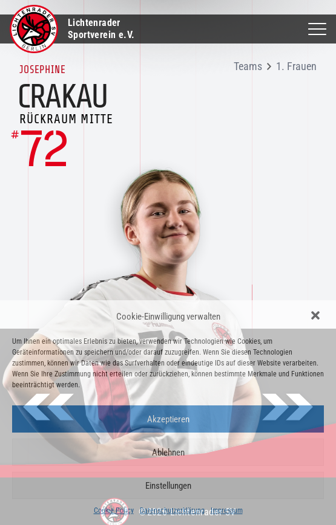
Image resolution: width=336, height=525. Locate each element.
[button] (316, 316)
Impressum (227, 510)
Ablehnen (168, 452)
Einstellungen (168, 485)
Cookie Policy (114, 510)
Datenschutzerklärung (172, 510)
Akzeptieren (168, 419)
